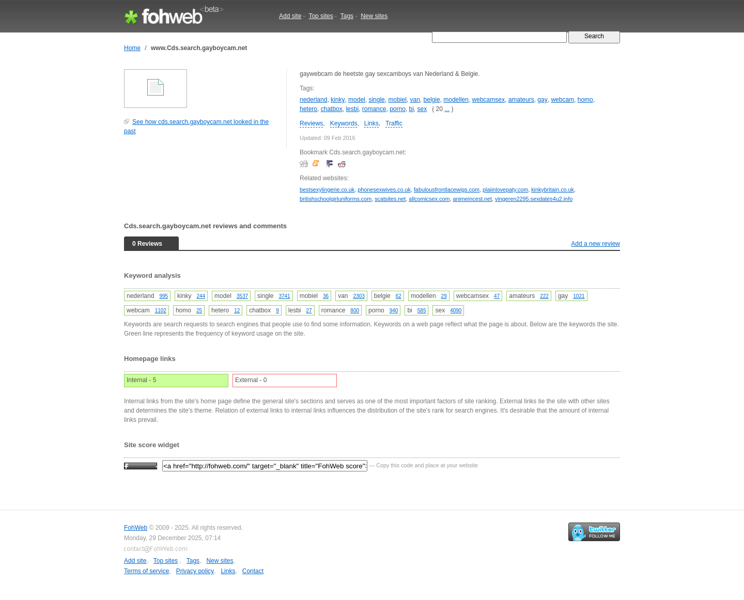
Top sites (320, 16)
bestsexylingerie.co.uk (327, 189)
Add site (290, 16)
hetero (308, 109)
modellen (456, 99)
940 (394, 310)
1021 (578, 296)
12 (237, 310)
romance (374, 109)
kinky (338, 99)
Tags (346, 16)
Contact (253, 571)
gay (542, 99)
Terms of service (146, 571)
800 (354, 310)
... (447, 109)
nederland (313, 99)
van (415, 99)
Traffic (393, 123)
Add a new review (595, 243)
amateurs (521, 99)
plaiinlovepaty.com (505, 189)
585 (421, 310)
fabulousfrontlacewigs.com (446, 189)
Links (371, 123)
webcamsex (488, 99)
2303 (359, 296)
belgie (432, 99)
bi (411, 109)
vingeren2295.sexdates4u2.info (533, 199)
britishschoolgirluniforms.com (335, 199)
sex (422, 109)
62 (398, 296)
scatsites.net (390, 199)
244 (200, 296)
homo (585, 99)
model (356, 99)
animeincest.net (472, 199)
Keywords (344, 123)
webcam (562, 99)
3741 (284, 296)
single (376, 99)
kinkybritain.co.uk (552, 189)
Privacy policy (195, 571)
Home (132, 48)
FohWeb (135, 527)
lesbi (352, 109)
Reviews (311, 123)
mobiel (397, 99)
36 (326, 296)
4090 (455, 310)
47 (497, 296)
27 (309, 310)
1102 (160, 310)
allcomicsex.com (429, 199)
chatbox (332, 109)
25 (199, 310)
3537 (242, 296)
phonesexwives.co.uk (384, 189)
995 (163, 296)
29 (444, 296)
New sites (374, 16)
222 (544, 296)
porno (398, 109)
